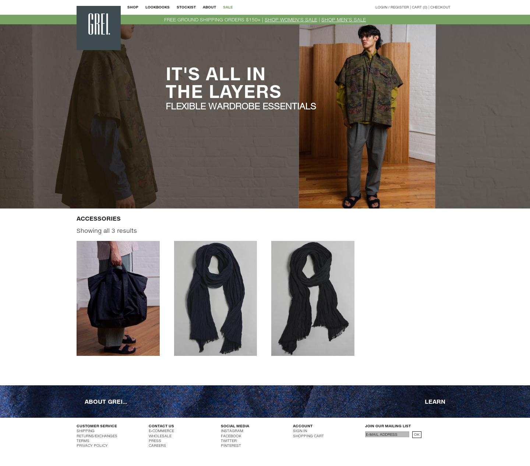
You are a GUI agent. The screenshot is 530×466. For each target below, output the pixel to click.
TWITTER (229, 440)
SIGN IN (300, 430)
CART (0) (419, 7)
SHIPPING (86, 430)
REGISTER (400, 7)
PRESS (155, 440)
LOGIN (381, 7)
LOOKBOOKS (157, 7)
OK (417, 434)
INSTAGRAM (232, 430)
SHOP (132, 7)
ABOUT (209, 7)
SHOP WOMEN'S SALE (291, 19)
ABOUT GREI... (106, 400)
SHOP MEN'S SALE (343, 19)
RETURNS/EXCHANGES (97, 436)
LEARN (435, 400)
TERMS (83, 440)
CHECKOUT (440, 7)
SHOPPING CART (308, 436)
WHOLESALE (160, 436)
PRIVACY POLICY (92, 445)
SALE (228, 7)
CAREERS (157, 445)
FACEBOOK (231, 436)
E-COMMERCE (161, 430)
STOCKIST (186, 7)
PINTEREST (231, 445)
